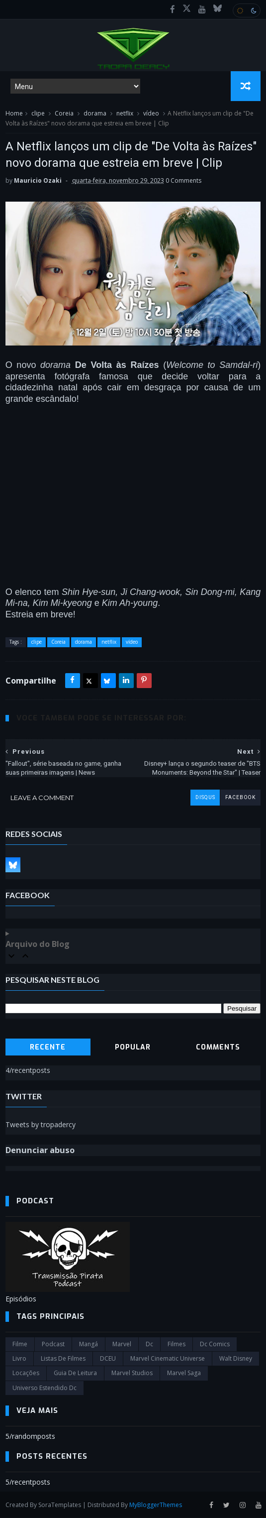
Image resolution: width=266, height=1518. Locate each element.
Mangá (88, 1344)
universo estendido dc (44, 1388)
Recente (48, 1047)
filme (19, 1344)
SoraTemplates (59, 1505)
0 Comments (183, 181)
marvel (121, 1344)
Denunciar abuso (40, 1150)
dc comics (215, 1344)
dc (149, 1344)
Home (14, 114)
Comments (218, 1047)
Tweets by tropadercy (40, 1125)
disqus (205, 798)
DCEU (108, 1359)
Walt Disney (235, 1359)
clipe (38, 114)
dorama (95, 114)
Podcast (53, 1344)
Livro (19, 1359)
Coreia (64, 114)
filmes (176, 1344)
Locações (25, 1373)
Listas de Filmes (63, 1359)
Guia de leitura (75, 1373)
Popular (133, 1047)
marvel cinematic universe (167, 1359)
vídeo (151, 114)
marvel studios (132, 1373)
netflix (124, 114)
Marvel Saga (184, 1373)
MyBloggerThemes (155, 1505)
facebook (240, 798)
